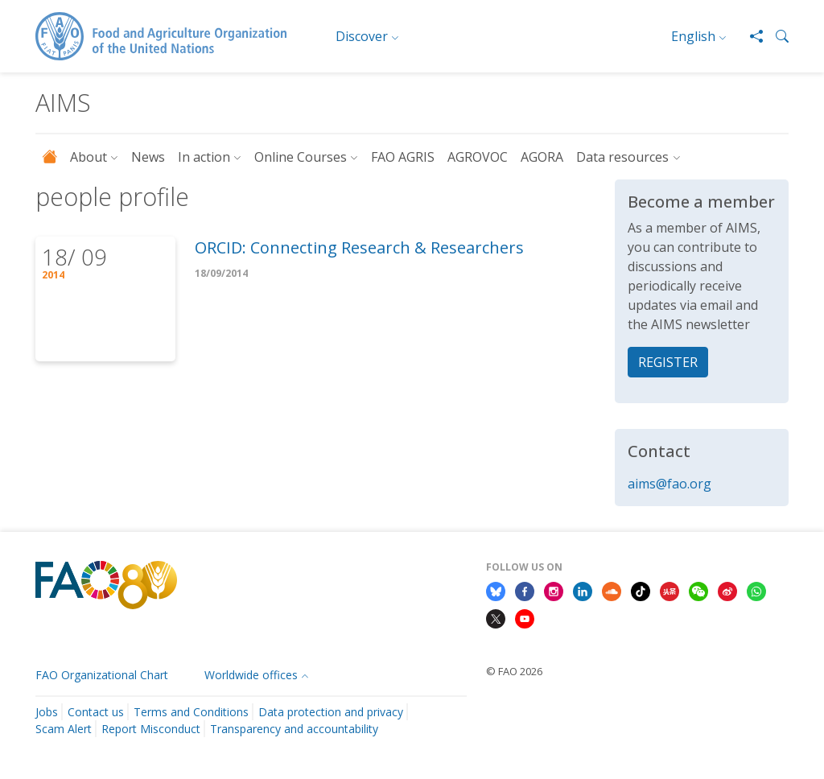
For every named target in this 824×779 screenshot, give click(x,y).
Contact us (96, 711)
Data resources (622, 157)
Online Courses (300, 157)
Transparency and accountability (294, 728)
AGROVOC (477, 157)
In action (204, 157)
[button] (776, 36)
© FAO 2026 (514, 671)
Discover (362, 36)
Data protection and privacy (330, 711)
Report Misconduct (150, 728)
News (148, 157)
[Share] (750, 36)
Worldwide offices (251, 674)
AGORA (542, 157)
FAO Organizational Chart (101, 674)
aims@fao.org (669, 484)
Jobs (46, 711)
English (693, 36)
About (88, 157)
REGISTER (668, 362)
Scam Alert (63, 728)
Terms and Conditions (191, 711)
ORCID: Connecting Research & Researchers (359, 247)
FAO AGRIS (403, 157)
